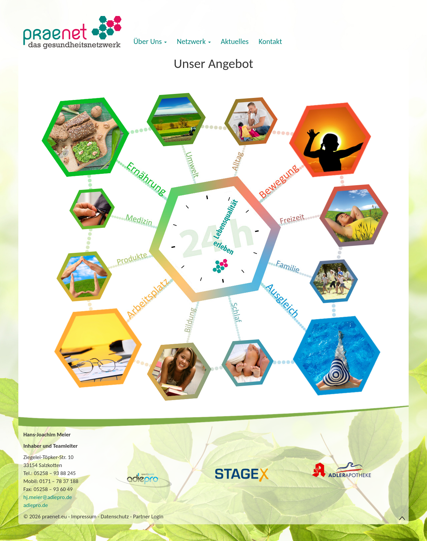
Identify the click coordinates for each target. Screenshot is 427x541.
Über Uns (150, 41)
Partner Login (148, 516)
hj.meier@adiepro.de (47, 497)
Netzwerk (194, 41)
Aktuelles (235, 41)
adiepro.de (35, 505)
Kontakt (270, 41)
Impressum (83, 516)
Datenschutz (115, 516)
